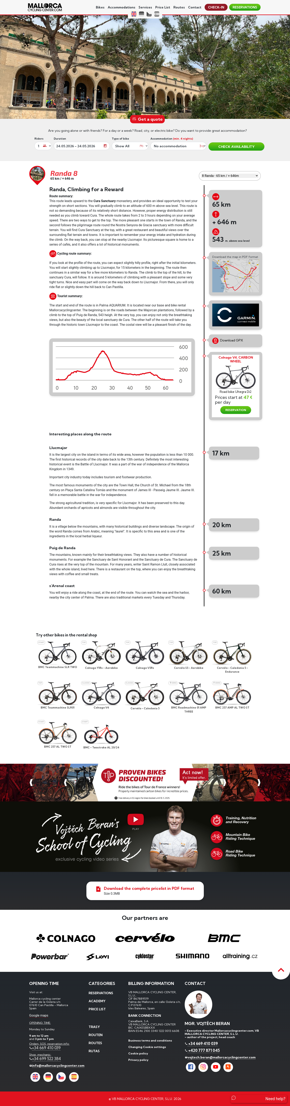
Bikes (100, 7)
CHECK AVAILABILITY (236, 146)
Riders (39, 138)
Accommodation (171, 138)
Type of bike (120, 138)
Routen (96, 1035)
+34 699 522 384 (46, 1058)
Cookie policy (138, 1053)
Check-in (216, 7)
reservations (245, 7)
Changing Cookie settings (147, 1047)
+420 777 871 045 (203, 1050)
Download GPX (227, 341)
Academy (97, 1001)
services (145, 7)
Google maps (38, 1015)
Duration (60, 138)
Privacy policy (138, 1060)
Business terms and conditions (150, 1040)
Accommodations (121, 7)
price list (162, 7)
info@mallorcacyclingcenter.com (58, 1065)
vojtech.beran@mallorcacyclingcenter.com (221, 1057)
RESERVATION (235, 410)
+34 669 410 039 (46, 1047)
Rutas (94, 1051)
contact (194, 7)
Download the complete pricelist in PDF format (149, 888)
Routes (179, 7)
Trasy (94, 1027)
